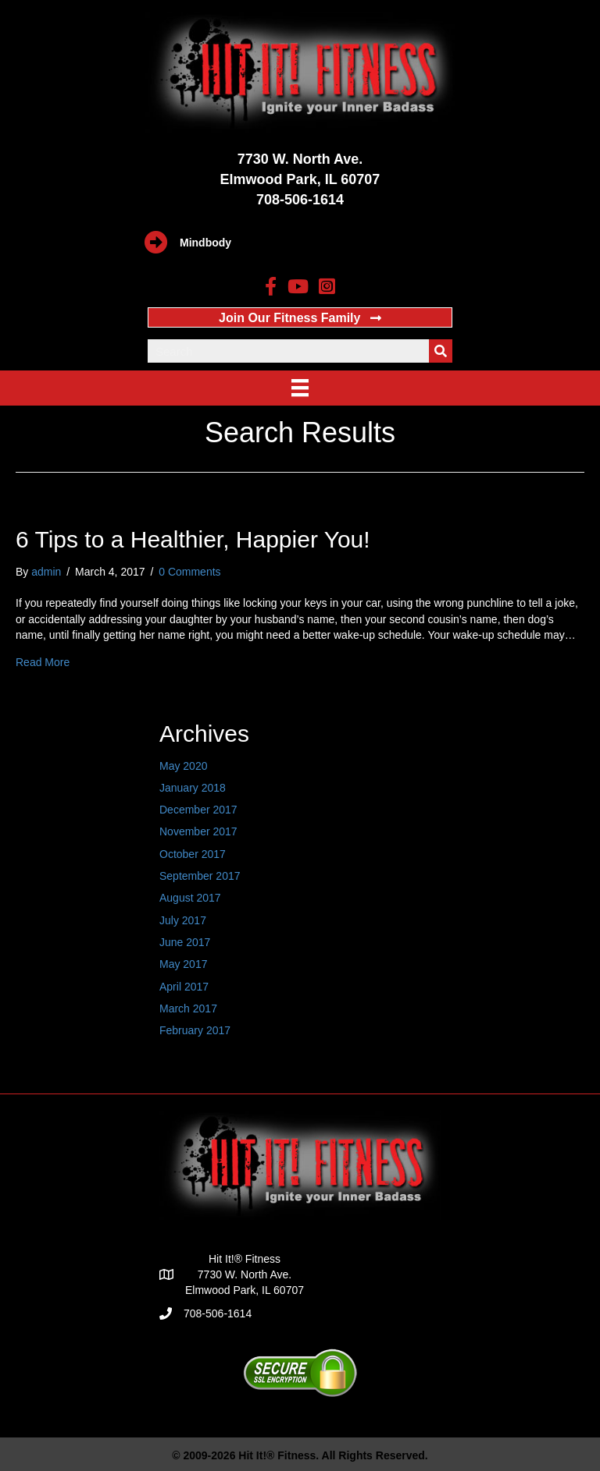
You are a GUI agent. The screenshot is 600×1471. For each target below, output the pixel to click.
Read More (43, 662)
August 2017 (190, 897)
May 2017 (183, 964)
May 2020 (183, 766)
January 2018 (192, 788)
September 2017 (200, 876)
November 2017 (198, 831)
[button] (300, 317)
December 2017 (198, 809)
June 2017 (184, 942)
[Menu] (300, 387)
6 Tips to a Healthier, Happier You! (193, 539)
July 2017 (182, 920)
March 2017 (188, 1008)
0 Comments (189, 571)
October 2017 (192, 854)
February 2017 (194, 1030)
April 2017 (184, 986)
